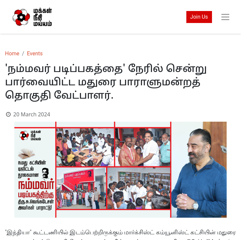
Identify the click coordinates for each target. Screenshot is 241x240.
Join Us (199, 17)
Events (35, 53)
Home (12, 53)
